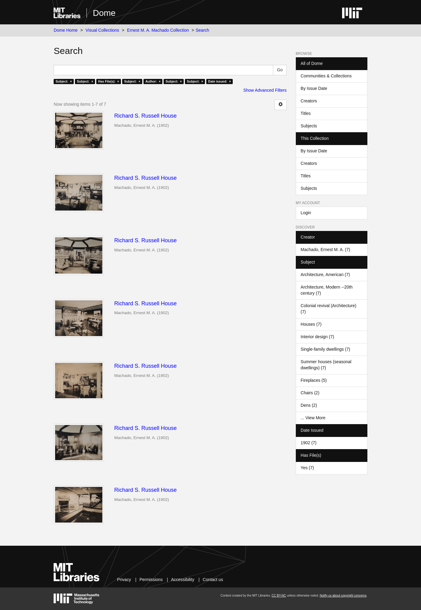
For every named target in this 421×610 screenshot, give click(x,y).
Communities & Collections (326, 75)
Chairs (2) (310, 392)
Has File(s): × (108, 81)
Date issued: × (219, 81)
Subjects (309, 125)
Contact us (213, 579)
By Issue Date (314, 88)
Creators (309, 100)
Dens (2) (309, 405)
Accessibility (182, 579)
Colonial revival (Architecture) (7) (328, 308)
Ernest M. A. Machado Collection (158, 30)
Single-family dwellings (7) (325, 349)
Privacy (124, 579)
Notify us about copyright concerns (343, 595)
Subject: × (64, 81)
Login (306, 212)
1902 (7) (309, 442)
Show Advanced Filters (264, 90)
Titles (306, 113)
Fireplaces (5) (314, 380)
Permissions (151, 579)
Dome (104, 13)
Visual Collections (102, 30)
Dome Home (66, 30)
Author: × (153, 81)
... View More (313, 417)
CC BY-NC (278, 595)
